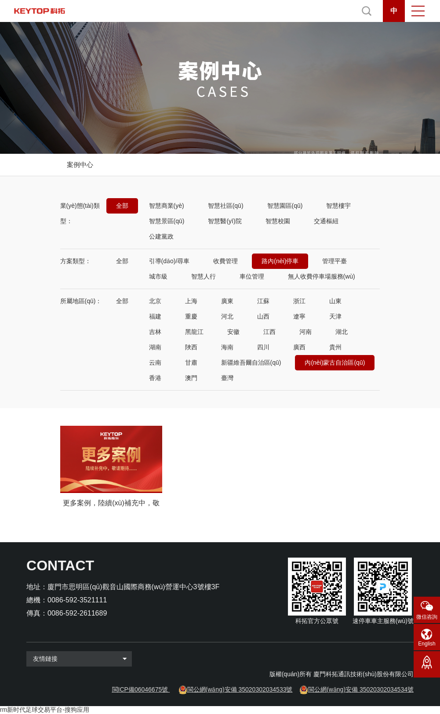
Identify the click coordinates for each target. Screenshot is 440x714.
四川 (263, 347)
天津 (335, 316)
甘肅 (191, 362)
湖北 (341, 331)
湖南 (155, 347)
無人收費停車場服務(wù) (321, 276)
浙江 (299, 300)
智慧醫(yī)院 (224, 221)
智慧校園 (277, 221)
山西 (263, 316)
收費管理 (225, 261)
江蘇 (263, 300)
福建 (155, 316)
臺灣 (227, 377)
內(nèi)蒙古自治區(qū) (335, 362)
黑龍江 (194, 331)
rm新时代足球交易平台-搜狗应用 (44, 709)
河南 (305, 331)
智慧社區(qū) (226, 205)
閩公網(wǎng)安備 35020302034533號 (240, 689)
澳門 (191, 377)
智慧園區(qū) (285, 205)
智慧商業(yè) (166, 205)
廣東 (227, 300)
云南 (155, 362)
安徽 (233, 331)
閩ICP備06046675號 (140, 689)
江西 (269, 331)
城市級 (158, 276)
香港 (155, 377)
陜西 (191, 347)
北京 (155, 300)
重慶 (191, 316)
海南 (227, 347)
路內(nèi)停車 (280, 261)
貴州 (335, 347)
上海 (191, 300)
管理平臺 (334, 261)
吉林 (155, 331)
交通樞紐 (326, 221)
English (426, 644)
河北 (227, 316)
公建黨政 (161, 236)
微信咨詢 (426, 617)
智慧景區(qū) (167, 221)
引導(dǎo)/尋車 (169, 261)
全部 (122, 205)
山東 (335, 300)
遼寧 (299, 316)
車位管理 (252, 276)
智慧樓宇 (338, 205)
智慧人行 (203, 276)
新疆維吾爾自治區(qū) (251, 362)
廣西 (299, 347)
